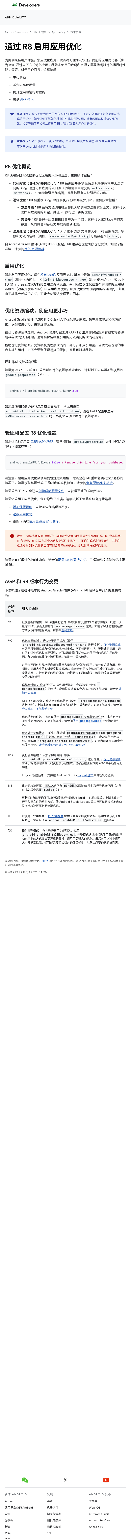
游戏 (50, 1501)
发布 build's (48, 275)
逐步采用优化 (22, 514)
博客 (7, 1533)
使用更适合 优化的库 (44, 522)
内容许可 (44, 861)
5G (49, 1533)
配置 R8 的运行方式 (72, 560)
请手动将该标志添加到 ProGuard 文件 (63, 745)
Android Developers (16, 32)
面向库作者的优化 (84, 123)
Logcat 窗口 (86, 775)
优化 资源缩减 (34, 249)
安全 (7, 1514)
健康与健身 (54, 1514)
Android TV (96, 1527)
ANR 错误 (27, 100)
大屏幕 (93, 1501)
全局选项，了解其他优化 (37, 709)
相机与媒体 (54, 1520)
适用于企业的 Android (19, 1507)
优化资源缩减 (112, 645)
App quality (15, 17)
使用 (87, 721)
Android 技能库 (36, 146)
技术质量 (76, 32)
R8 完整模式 (55, 816)
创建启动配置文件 (51, 491)
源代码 (9, 1520)
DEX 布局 (41, 541)
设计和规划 (40, 32)
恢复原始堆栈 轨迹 (99, 483)
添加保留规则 (22, 507)
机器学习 (52, 1507)
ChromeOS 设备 (99, 1514)
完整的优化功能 (41, 442)
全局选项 (67, 630)
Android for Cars (99, 1520)
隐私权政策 (54, 1527)
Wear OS (94, 1507)
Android (10, 1501)
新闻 (7, 1527)
